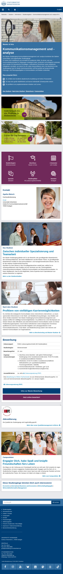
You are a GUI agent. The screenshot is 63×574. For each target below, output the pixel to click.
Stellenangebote (7, 521)
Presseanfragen (7, 519)
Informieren (18, 14)
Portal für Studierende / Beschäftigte (12, 523)
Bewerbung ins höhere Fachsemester (18, 377)
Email (4, 200)
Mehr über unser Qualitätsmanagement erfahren (42, 425)
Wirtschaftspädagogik (45, 486)
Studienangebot (27, 14)
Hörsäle (5, 517)
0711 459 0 (7, 545)
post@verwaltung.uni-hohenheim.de (11, 548)
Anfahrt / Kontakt (7, 513)
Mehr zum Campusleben (50, 476)
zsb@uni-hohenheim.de (7, 555)
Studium (11, 14)
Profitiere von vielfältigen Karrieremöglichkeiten (31, 310)
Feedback (21, 561)
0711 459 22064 (8, 554)
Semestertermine (7, 511)
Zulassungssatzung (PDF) (33, 373)
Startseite (4, 14)
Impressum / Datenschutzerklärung (12, 526)
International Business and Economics (24, 486)
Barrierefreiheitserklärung (9, 528)
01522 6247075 (12, 557)
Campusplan (6, 515)
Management (22, 488)
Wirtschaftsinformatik (10, 488)
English (59, 9)
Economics (6, 486)
